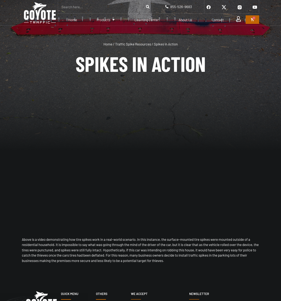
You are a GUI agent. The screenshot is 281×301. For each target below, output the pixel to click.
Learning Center (146, 20)
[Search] (148, 7)
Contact (218, 20)
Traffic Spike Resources (133, 44)
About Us (185, 20)
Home (72, 20)
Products (106, 19)
